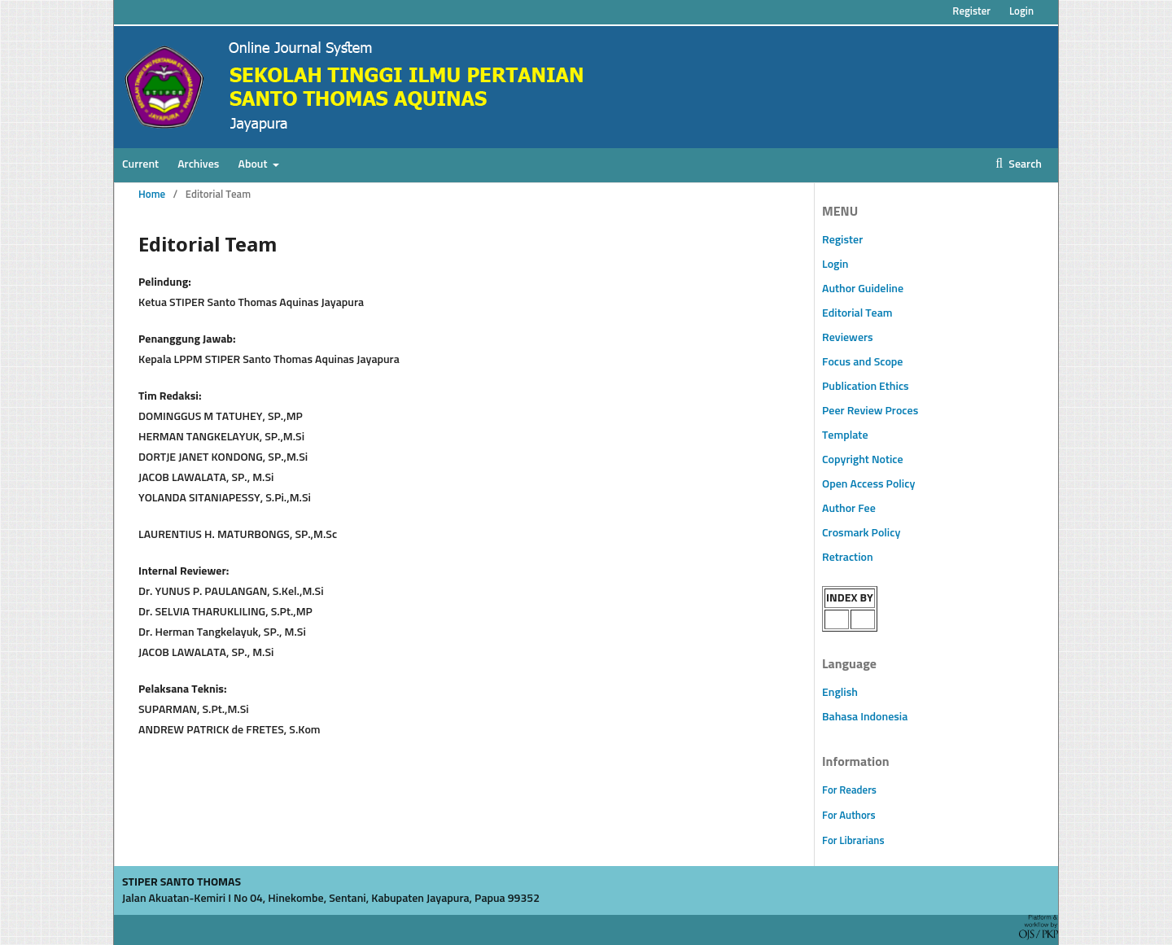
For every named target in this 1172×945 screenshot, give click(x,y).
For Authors (849, 816)
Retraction (847, 557)
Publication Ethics (865, 386)
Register (971, 12)
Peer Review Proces (870, 411)
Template (845, 435)
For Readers (849, 790)
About (254, 164)
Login (1021, 12)
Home (151, 195)
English (840, 692)
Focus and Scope (862, 362)
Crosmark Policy (861, 533)
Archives (198, 164)
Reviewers (847, 337)
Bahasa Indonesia (864, 717)
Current (140, 164)
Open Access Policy (868, 484)
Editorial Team (857, 313)
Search (1024, 164)
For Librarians (853, 841)
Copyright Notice (862, 460)
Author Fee (849, 508)
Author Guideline (862, 289)
